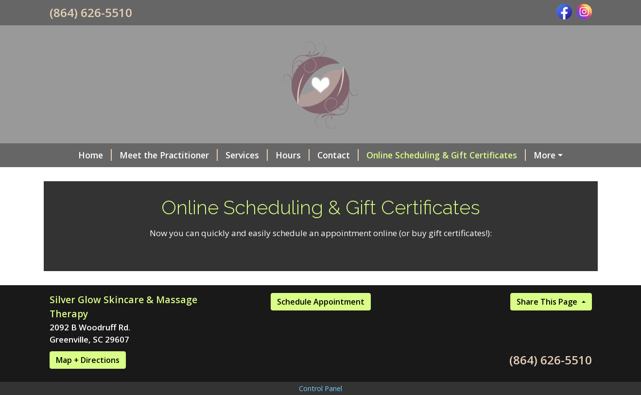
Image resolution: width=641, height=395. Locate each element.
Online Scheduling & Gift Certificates (425, 155)
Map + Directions (88, 380)
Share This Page (548, 322)
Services (226, 155)
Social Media (543, 155)
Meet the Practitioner (148, 155)
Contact (317, 155)
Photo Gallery (85, 176)
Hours (272, 155)
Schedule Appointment (320, 322)
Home (74, 155)
